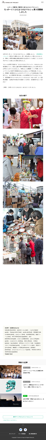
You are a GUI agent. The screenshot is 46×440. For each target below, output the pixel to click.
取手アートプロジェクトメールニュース (23, 416)
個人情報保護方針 (33, 433)
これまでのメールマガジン (10, 420)
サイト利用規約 (22, 433)
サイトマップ (12, 433)
